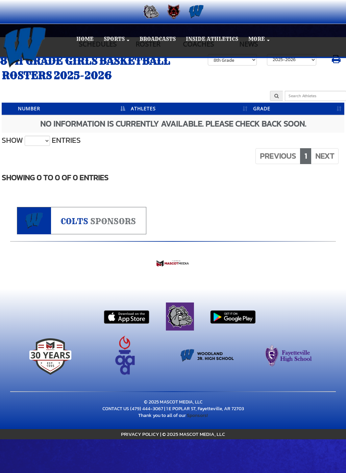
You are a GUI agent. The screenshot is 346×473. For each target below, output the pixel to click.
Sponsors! (197, 415)
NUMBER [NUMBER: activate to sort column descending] (29, 108)
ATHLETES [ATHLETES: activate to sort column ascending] (143, 108)
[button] (116, 39)
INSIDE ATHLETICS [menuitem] (212, 39)
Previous (278, 156)
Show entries (41, 140)
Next (324, 156)
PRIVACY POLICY (140, 434)
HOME (85, 39)
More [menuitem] (259, 39)
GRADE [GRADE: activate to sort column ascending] (261, 108)
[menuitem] (150, 12)
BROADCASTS (158, 39)
